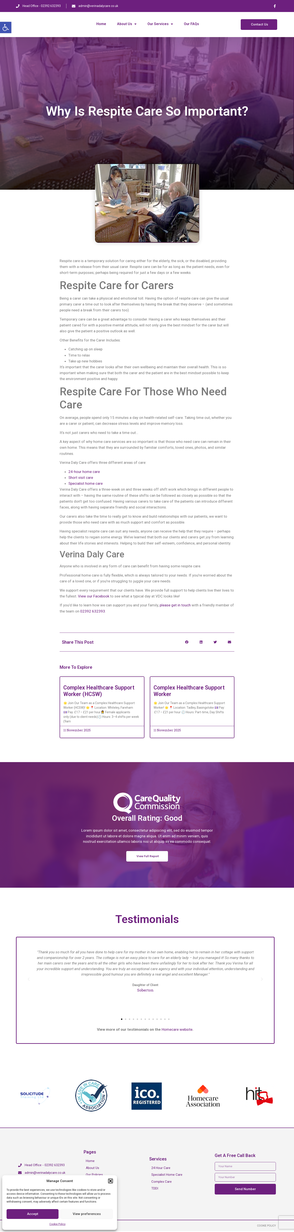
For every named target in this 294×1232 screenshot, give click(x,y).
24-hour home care (84, 471)
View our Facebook (93, 596)
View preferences (87, 1214)
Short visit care (80, 477)
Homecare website (177, 1030)
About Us (127, 24)
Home (101, 24)
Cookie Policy (57, 1224)
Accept (32, 1214)
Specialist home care (85, 483)
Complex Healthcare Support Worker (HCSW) (98, 690)
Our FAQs (191, 24)
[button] (5, 27)
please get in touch (176, 605)
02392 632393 (92, 611)
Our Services (160, 24)
